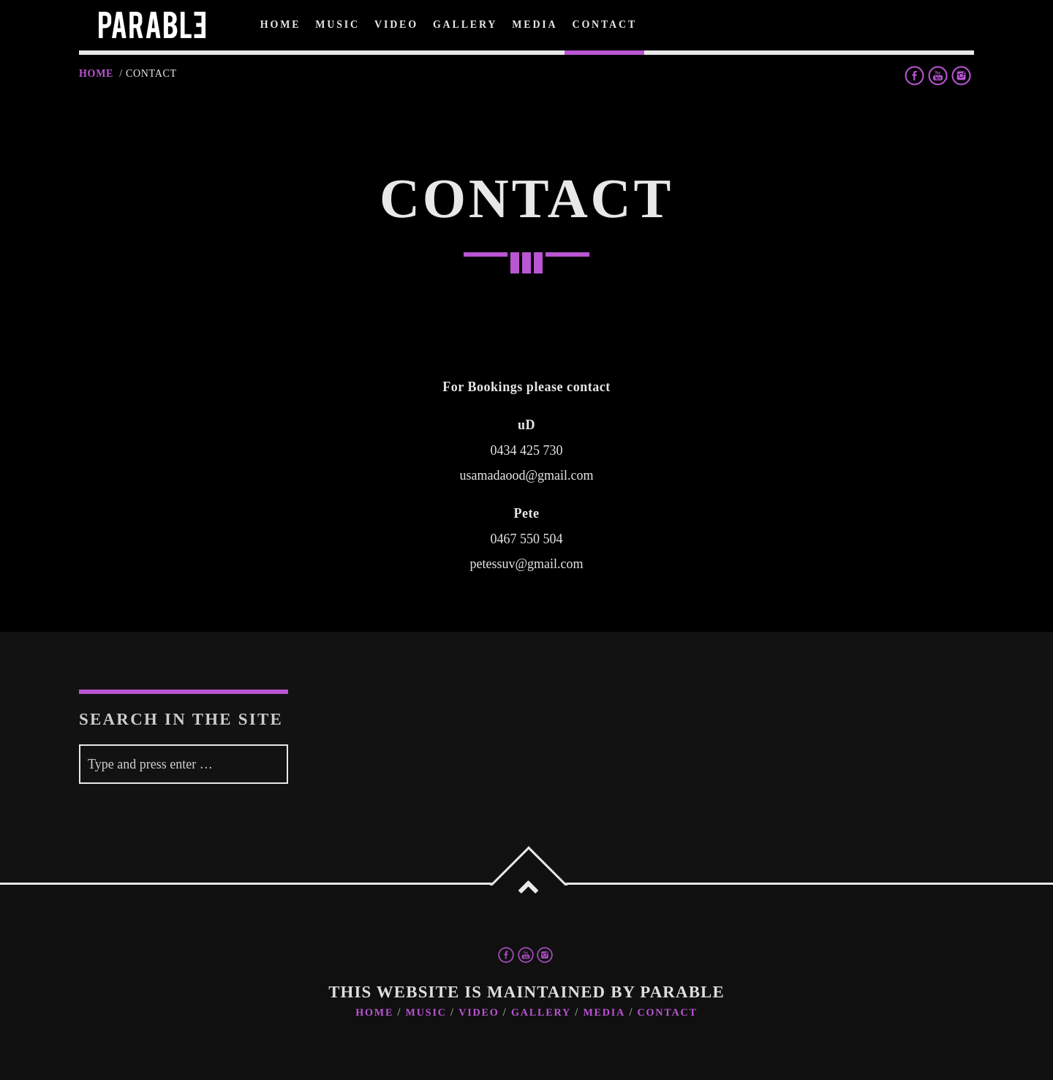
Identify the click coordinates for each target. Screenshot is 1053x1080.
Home (96, 73)
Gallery (541, 1013)
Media (604, 1013)
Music (426, 1013)
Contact (668, 1013)
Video (478, 1013)
